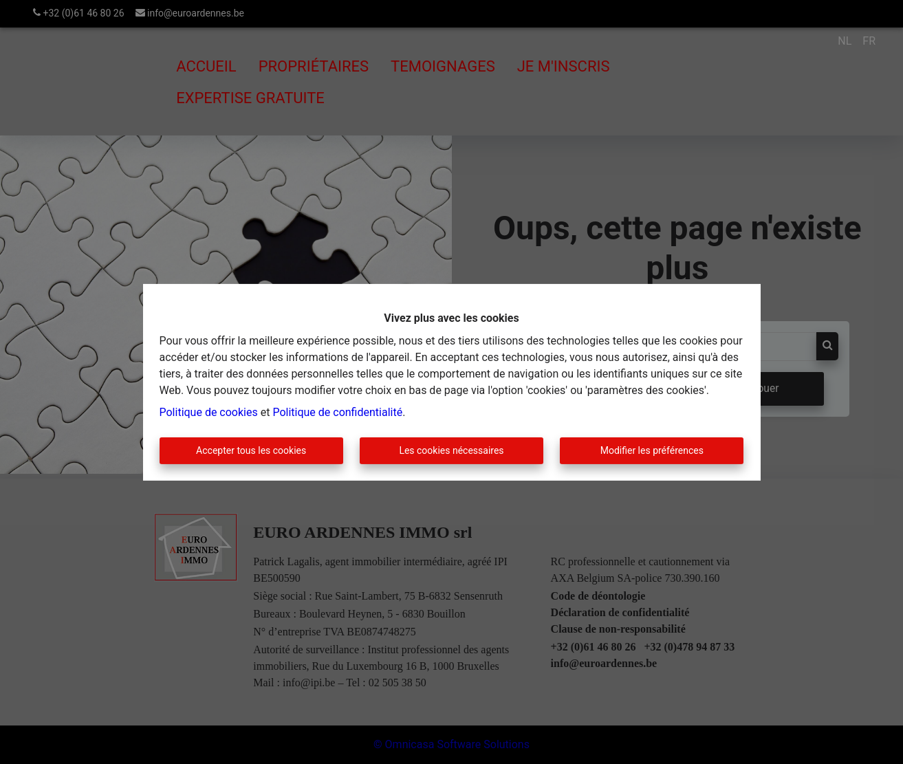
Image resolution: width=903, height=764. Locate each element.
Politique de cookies (209, 412)
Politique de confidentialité (337, 412)
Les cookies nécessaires (451, 450)
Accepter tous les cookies (251, 450)
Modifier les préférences (652, 450)
